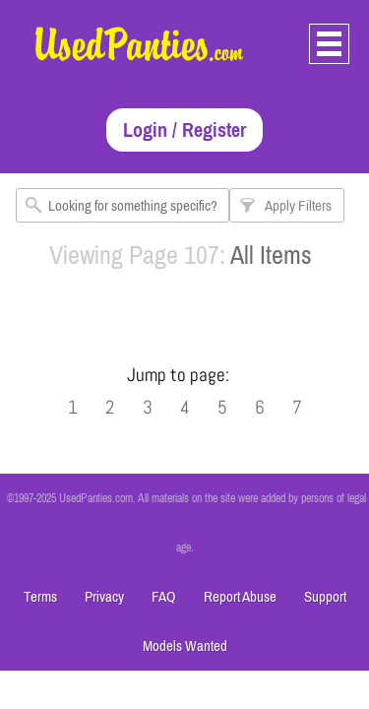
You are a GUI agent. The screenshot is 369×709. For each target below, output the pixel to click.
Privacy (104, 596)
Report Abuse (240, 596)
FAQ (164, 596)
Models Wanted (185, 645)
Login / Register (184, 129)
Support (325, 596)
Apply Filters (298, 205)
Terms (40, 596)
